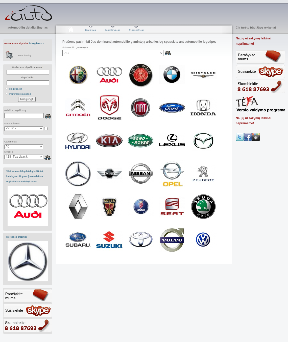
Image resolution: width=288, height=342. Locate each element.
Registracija (15, 88)
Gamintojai (136, 30)
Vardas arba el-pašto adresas (27, 67)
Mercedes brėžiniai (16, 237)
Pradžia (70, 30)
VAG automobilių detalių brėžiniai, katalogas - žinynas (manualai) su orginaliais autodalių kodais (24, 176)
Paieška (90, 30)
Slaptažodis (27, 77)
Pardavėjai (112, 30)
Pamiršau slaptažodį (20, 93)
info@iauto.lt (36, 43)
